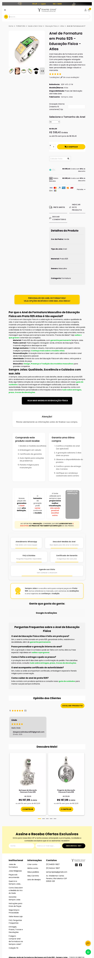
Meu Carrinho (33, 855)
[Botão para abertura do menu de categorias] (5, 10)
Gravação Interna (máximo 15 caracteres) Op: (56, 107)
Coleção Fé (13, 927)
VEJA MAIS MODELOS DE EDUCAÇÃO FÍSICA (47, 400)
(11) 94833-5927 (53, 844)
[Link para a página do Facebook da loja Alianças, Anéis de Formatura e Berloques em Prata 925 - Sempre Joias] (80, 844)
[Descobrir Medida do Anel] (64, 542)
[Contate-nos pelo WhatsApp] (88, 952)
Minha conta (32, 848)
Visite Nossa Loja (15, 896)
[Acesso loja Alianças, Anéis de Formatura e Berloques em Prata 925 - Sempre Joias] (85, 10)
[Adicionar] (50, 145)
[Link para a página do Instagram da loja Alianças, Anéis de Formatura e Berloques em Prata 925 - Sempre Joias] (76, 844)
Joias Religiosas (15, 850)
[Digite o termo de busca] (49, 17)
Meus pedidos (33, 851)
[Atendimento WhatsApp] (26, 542)
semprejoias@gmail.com (56, 851)
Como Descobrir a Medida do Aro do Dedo (16, 870)
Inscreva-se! (74, 825)
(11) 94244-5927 (53, 848)
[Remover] (50, 148)
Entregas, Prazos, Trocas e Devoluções (16, 909)
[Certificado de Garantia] (66, 556)
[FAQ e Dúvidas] (29, 556)
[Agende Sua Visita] (47, 570)
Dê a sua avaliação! (70, 77)
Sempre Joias (67, 97)
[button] (67, 170)
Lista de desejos (34, 859)
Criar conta (32, 844)
